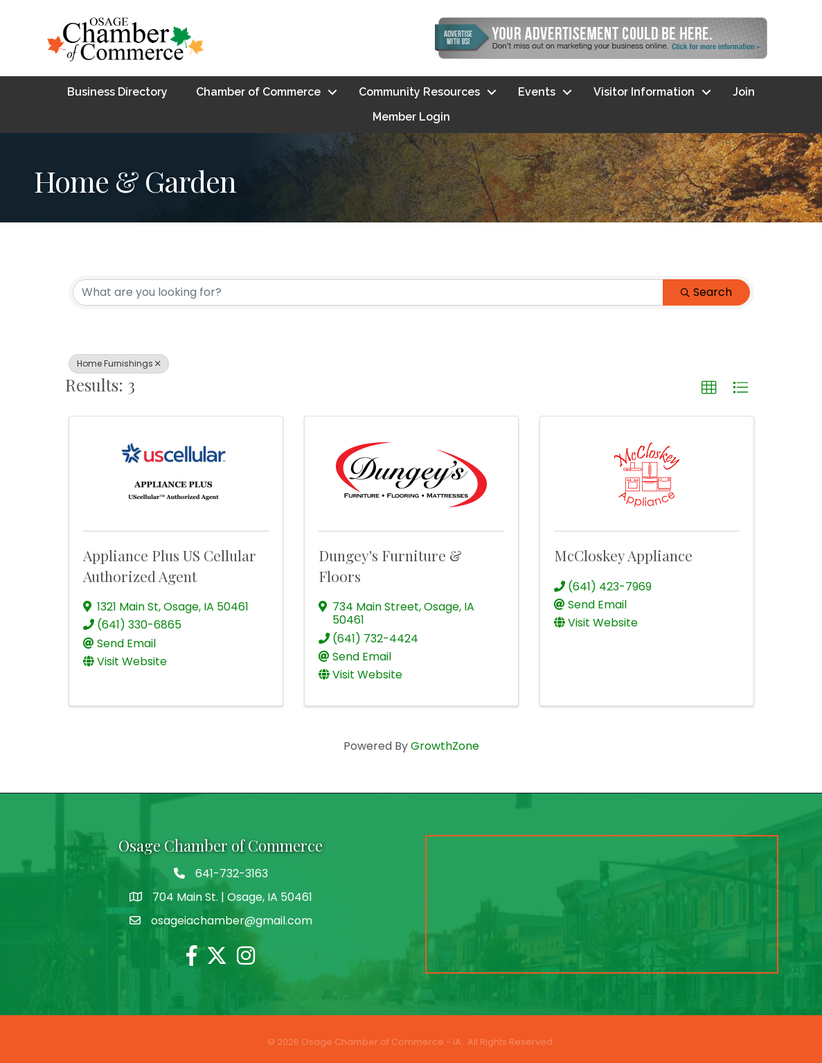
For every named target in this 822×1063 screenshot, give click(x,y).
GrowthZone (445, 746)
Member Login (411, 116)
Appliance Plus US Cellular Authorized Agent (169, 565)
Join (744, 91)
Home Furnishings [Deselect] (119, 363)
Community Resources (419, 91)
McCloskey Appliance (623, 555)
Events (536, 91)
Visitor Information (644, 91)
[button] (709, 388)
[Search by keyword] (368, 292)
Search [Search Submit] (706, 292)
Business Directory (117, 91)
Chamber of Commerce (258, 91)
